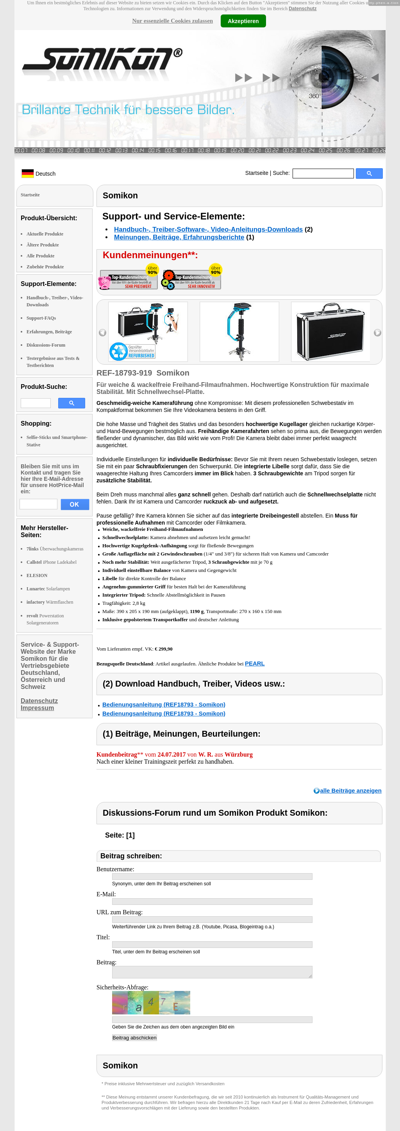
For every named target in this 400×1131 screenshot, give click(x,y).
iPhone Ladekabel (52, 562)
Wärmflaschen (50, 602)
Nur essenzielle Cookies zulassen (172, 21)
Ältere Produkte (43, 245)
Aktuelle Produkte (45, 234)
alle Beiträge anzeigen (351, 790)
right (377, 332)
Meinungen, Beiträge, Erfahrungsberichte (179, 237)
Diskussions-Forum (46, 345)
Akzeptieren (243, 21)
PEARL (255, 663)
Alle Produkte (40, 256)
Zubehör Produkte (45, 267)
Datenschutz (302, 8)
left (102, 332)
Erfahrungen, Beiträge (49, 331)
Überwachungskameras (55, 549)
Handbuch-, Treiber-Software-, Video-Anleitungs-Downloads (208, 229)
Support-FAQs (41, 318)
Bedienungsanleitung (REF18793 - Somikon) (163, 704)
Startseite (256, 173)
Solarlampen (48, 589)
